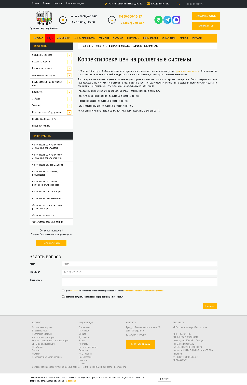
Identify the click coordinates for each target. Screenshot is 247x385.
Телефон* (35, 272)
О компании (63, 38)
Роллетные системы (42, 68)
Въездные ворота (41, 61)
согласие (74, 291)
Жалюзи (36, 105)
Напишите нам (51, 243)
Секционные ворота (42, 55)
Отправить (210, 306)
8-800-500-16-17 (130, 16)
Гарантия (104, 38)
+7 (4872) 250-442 (131, 23)
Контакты (197, 38)
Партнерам (133, 38)
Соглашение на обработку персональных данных (56, 367)
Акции (50, 38)
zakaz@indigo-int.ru (157, 4)
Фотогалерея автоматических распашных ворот (47, 207)
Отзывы (184, 38)
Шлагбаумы (37, 92)
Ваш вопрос (36, 280)
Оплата (82, 334)
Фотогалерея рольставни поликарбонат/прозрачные (45, 183)
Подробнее (70, 381)
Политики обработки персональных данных (143, 291)
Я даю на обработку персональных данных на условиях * (113, 290)
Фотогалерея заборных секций (47, 222)
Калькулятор (169, 38)
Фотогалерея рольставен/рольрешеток (45, 173)
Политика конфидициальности (97, 367)
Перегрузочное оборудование (47, 112)
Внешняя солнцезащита (44, 119)
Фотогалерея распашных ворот (47, 198)
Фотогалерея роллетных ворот (47, 164)
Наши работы (150, 38)
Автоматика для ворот (43, 75)
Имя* (32, 264)
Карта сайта (120, 367)
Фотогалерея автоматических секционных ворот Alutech (47, 146)
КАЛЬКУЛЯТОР (205, 25)
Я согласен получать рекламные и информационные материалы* (92, 296)
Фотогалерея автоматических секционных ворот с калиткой (47, 156)
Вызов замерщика (41, 125)
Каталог (38, 38)
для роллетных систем (187, 71)
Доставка (118, 38)
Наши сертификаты (84, 38)
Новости (83, 360)
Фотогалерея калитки (43, 215)
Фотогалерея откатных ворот (47, 191)
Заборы (36, 98)
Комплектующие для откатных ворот (47, 83)
